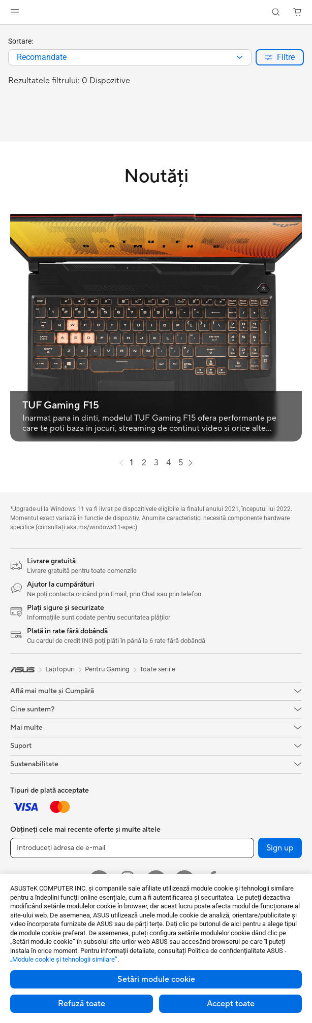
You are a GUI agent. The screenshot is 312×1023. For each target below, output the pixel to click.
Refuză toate (81, 1004)
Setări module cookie (156, 979)
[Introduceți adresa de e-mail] (132, 848)
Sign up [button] (280, 848)
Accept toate (231, 1004)
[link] (156, 12)
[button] (14, 12)
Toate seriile (157, 669)
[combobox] (130, 57)
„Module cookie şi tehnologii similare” (63, 959)
